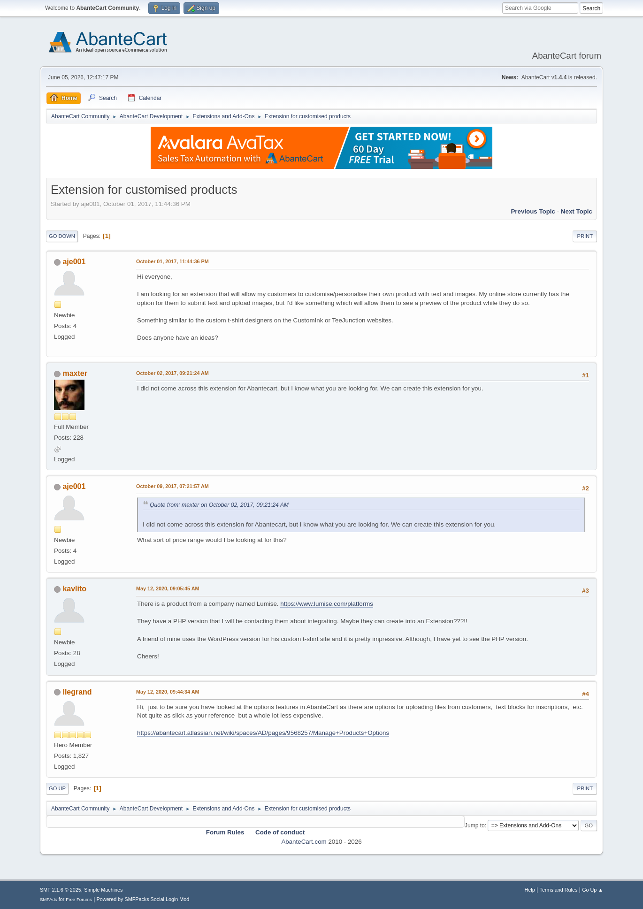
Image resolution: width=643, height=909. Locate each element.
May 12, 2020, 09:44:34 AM (167, 692)
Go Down (62, 236)
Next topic (576, 211)
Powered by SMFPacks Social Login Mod (143, 899)
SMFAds (48, 899)
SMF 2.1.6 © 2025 (60, 890)
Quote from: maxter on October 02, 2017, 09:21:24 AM (219, 505)
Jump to (475, 825)
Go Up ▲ (592, 890)
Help (530, 890)
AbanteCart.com (303, 841)
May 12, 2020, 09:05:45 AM (167, 588)
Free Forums (79, 899)
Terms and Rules (559, 890)
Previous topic (533, 211)
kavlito (74, 589)
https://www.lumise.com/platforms (326, 603)
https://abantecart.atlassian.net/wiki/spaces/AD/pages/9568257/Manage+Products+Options (263, 732)
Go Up (57, 788)
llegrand (77, 692)
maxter (74, 373)
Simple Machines (103, 890)
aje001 (73, 262)
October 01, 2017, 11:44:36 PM (172, 261)
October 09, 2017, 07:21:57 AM (172, 486)
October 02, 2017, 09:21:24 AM (172, 373)
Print (585, 236)
